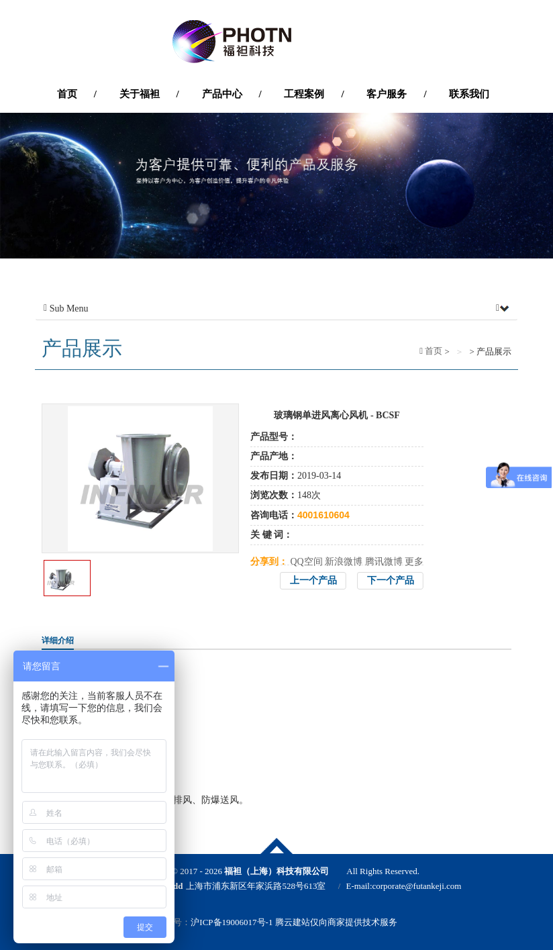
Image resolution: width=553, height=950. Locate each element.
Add (175, 886)
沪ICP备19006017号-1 (231, 922)
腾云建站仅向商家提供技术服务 (336, 922)
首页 (432, 351)
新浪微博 (343, 562)
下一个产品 (390, 580)
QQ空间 (307, 562)
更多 (414, 562)
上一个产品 (313, 580)
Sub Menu (276, 309)
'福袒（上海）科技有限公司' (276, 41)
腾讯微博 (384, 562)
